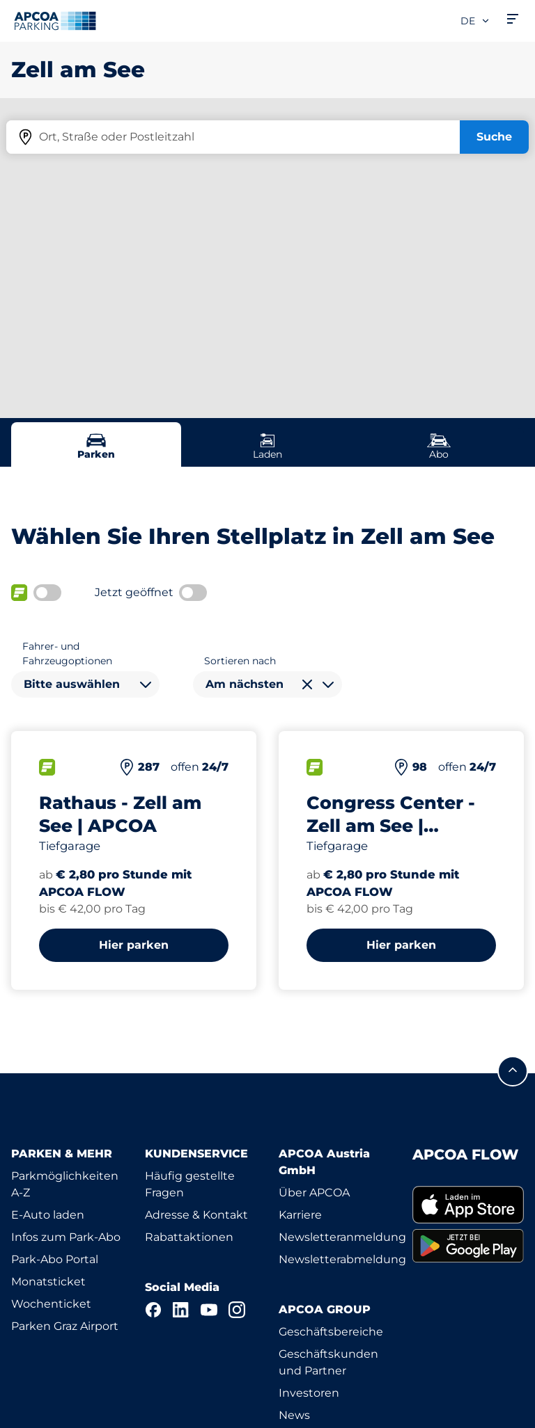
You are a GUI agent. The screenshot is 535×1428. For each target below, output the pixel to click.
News (294, 1415)
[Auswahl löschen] (307, 684)
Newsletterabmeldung (342, 1259)
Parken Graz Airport (64, 1326)
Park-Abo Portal (54, 1259)
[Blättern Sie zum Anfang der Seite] (512, 1071)
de (475, 21)
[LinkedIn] (181, 1309)
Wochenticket (51, 1303)
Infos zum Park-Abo (66, 1237)
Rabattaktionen (189, 1237)
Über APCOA (314, 1192)
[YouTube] (209, 1309)
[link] (468, 1204)
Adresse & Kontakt (196, 1214)
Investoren (309, 1392)
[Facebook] (153, 1309)
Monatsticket (48, 1281)
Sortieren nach (240, 661)
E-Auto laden (47, 1214)
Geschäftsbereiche (331, 1331)
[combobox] (85, 684)
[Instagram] (236, 1309)
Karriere (300, 1214)
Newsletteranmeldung (342, 1237)
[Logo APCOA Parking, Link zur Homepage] (55, 21)
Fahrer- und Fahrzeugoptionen (67, 653)
